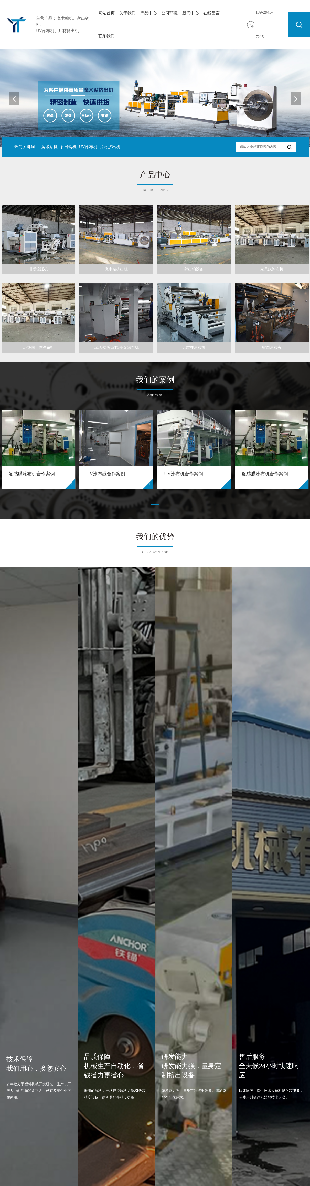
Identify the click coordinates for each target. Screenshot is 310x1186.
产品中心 (148, 13)
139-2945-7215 (264, 24)
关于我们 (127, 13)
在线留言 (211, 13)
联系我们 (106, 36)
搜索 (299, 24)
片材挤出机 (110, 147)
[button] (294, 98)
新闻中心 (190, 13)
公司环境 (169, 13)
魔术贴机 (49, 147)
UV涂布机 (88, 147)
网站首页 (106, 13)
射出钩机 (68, 147)
